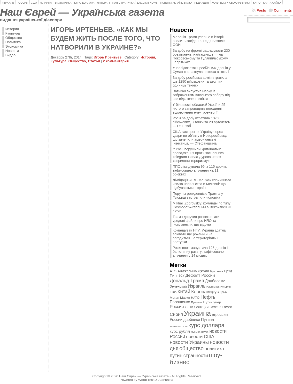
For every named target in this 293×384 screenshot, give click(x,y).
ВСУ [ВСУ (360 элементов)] (181, 275)
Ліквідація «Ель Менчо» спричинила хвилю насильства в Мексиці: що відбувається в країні (202, 184)
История (12, 29)
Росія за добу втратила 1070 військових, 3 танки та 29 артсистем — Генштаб (202, 122)
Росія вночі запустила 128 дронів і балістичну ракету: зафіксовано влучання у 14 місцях (200, 251)
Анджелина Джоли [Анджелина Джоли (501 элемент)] (193, 271)
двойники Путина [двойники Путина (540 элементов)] (198, 320)
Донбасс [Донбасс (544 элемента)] (212, 281)
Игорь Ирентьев (108, 57)
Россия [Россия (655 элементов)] (177, 306)
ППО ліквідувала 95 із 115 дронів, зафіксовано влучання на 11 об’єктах (200, 170)
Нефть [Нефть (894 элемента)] (208, 297)
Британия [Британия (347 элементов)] (216, 271)
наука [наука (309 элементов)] (204, 331)
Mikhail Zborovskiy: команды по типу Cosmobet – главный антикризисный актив (202, 207)
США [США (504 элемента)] (189, 307)
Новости (12, 51)
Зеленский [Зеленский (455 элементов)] (178, 286)
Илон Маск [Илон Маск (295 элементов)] (213, 286)
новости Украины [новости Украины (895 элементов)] (189, 342)
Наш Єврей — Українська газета (82, 12)
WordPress (146, 380)
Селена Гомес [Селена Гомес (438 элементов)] (220, 307)
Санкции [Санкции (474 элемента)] (201, 307)
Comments (283, 10)
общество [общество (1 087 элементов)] (191, 348)
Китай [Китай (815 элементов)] (183, 291)
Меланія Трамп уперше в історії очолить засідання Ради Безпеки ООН (199, 41)
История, (148, 57)
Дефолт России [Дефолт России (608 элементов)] (200, 275)
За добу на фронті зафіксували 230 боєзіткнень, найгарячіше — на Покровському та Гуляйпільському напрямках (201, 56)
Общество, (78, 61)
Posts (261, 10)
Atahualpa (165, 380)
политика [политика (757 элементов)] (214, 348)
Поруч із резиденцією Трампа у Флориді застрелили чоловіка (198, 195)
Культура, (59, 61)
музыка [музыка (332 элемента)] (195, 331)
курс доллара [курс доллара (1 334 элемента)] (206, 325)
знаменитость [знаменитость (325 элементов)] (178, 326)
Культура (12, 33)
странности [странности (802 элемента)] (195, 355)
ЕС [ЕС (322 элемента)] (223, 281)
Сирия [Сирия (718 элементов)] (176, 314)
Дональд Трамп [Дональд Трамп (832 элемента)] (187, 280)
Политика (13, 42)
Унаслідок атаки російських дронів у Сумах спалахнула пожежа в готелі (202, 70)
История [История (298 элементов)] (225, 286)
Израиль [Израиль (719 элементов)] (196, 286)
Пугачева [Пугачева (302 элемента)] (196, 302)
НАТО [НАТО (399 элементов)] (195, 297)
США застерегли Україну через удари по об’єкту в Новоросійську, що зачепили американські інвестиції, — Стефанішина (200, 137)
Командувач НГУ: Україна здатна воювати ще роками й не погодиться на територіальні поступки (199, 236)
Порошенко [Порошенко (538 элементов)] (180, 302)
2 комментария (116, 61)
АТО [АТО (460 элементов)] (173, 271)
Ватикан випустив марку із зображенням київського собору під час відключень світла (201, 95)
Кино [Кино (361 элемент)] (173, 292)
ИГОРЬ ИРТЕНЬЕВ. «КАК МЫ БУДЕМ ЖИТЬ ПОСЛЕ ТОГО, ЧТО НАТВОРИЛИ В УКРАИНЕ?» (105, 38)
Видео (10, 55)
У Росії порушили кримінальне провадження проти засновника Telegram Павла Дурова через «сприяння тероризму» (198, 155)
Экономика (14, 46)
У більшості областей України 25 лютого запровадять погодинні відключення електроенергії (199, 108)
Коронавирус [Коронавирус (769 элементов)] (205, 291)
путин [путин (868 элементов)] (176, 355)
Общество (13, 38)
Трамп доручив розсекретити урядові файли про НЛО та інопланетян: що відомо (196, 220)
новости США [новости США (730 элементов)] (200, 336)
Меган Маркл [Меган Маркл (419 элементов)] (180, 297)
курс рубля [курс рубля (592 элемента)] (180, 331)
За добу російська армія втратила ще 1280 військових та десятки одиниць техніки (200, 81)
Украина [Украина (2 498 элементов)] (197, 313)
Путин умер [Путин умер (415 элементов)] (212, 302)
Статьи (94, 61)
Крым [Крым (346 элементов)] (223, 292)
